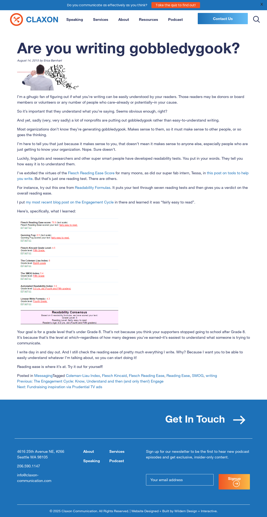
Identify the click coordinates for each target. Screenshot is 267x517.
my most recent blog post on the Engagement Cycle (70, 202)
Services (100, 19)
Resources (148, 19)
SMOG (198, 375)
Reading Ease (178, 375)
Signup (234, 481)
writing (211, 375)
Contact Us (223, 18)
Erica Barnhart (53, 60)
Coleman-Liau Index (83, 375)
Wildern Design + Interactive (195, 511)
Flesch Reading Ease (146, 375)
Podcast (175, 19)
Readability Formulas (92, 187)
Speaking (74, 19)
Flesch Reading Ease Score (91, 173)
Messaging (43, 375)
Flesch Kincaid (114, 375)
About (123, 19)
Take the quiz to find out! (176, 5)
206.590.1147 (28, 466)
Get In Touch (205, 419)
